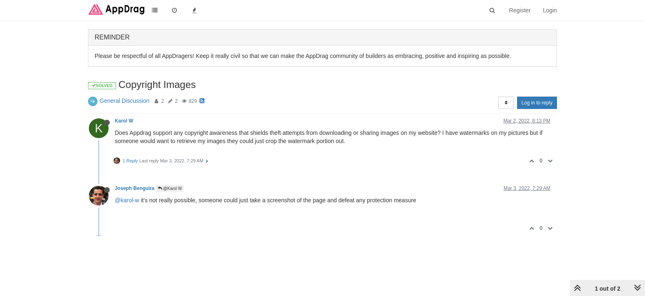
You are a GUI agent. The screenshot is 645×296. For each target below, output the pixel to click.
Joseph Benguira (134, 188)
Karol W (124, 121)
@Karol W (170, 188)
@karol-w (127, 200)
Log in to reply (537, 103)
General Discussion (124, 100)
